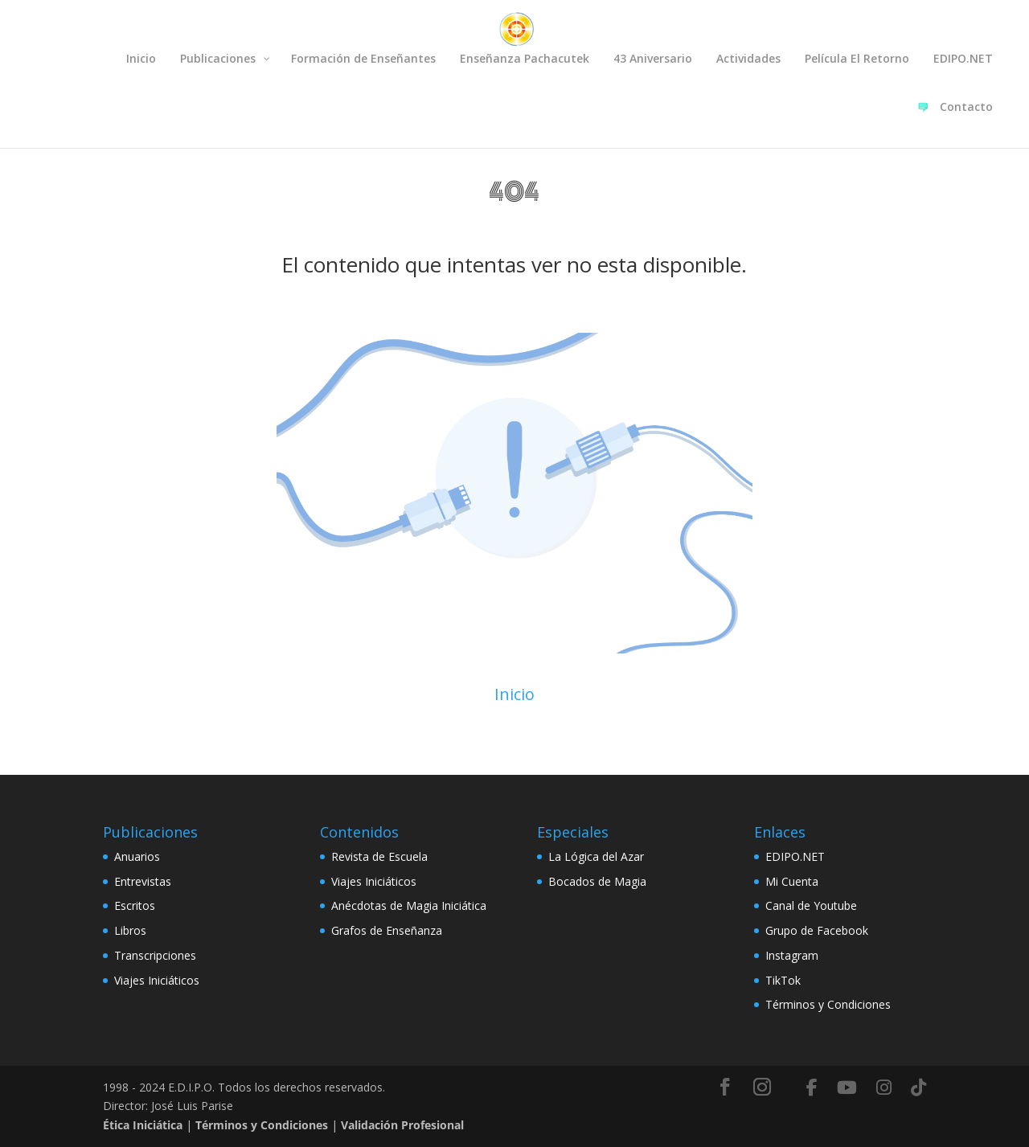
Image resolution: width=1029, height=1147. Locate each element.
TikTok (783, 980)
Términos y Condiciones (828, 1004)
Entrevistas (142, 881)
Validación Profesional (402, 1125)
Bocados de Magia (597, 881)
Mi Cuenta (791, 881)
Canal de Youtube (811, 905)
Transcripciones (155, 955)
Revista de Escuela (379, 856)
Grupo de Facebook (816, 930)
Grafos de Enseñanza (386, 930)
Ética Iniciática (142, 1125)
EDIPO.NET (795, 856)
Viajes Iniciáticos (156, 980)
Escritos (134, 905)
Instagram (791, 955)
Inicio (514, 694)
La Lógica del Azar (596, 856)
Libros (130, 930)
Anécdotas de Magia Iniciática (408, 905)
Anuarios (137, 856)
